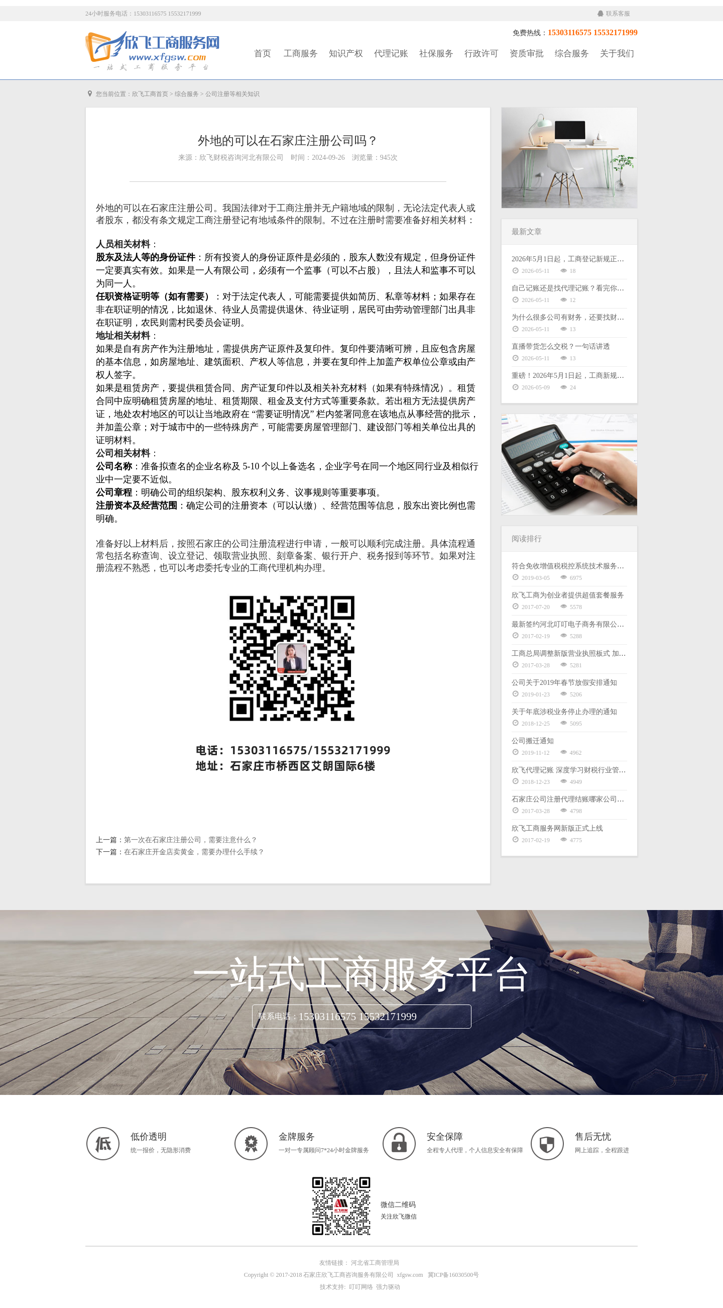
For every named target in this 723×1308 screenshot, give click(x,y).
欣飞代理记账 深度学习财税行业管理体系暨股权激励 (593, 770)
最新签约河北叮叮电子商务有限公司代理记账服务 (589, 624)
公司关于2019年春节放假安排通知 (564, 682)
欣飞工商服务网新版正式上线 (557, 828)
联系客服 (613, 13)
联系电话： (279, 1016)
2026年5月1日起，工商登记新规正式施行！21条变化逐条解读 (606, 259)
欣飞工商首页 (150, 93)
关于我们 (617, 53)
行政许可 (481, 53)
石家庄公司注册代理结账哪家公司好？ (571, 799)
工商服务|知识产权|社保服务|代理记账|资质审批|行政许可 (153, 51)
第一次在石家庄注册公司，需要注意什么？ (191, 840)
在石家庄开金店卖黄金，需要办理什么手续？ (194, 852)
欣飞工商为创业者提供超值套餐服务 (568, 595)
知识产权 (346, 53)
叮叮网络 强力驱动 (373, 1286)
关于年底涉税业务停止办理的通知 (564, 712)
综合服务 (572, 53)
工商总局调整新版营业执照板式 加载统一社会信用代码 (597, 653)
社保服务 (436, 53)
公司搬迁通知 (533, 741)
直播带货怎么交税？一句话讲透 (561, 346)
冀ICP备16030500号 (453, 1274)
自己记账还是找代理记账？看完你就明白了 (578, 288)
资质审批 (527, 53)
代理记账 (391, 53)
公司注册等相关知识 (232, 93)
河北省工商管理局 (375, 1262)
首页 (262, 53)
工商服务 (301, 53)
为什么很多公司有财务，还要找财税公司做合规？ (589, 317)
